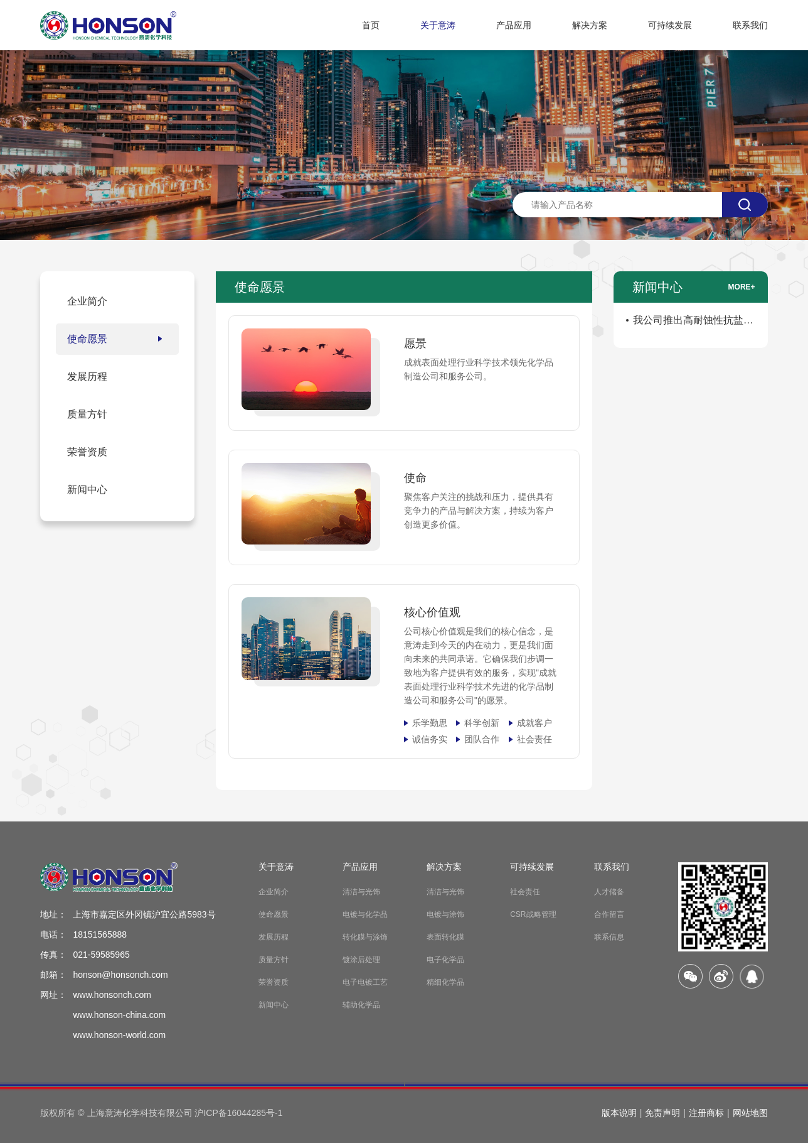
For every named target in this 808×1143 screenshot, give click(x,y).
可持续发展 (670, 25)
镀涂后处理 (361, 959)
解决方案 (589, 25)
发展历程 (273, 937)
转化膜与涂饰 (365, 937)
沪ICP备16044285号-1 (238, 1113)
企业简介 (273, 891)
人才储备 (609, 891)
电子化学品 (445, 959)
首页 (371, 25)
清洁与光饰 (361, 891)
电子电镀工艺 (365, 982)
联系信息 (609, 937)
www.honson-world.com (119, 1035)
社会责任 (525, 891)
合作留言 (609, 914)
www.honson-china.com (119, 1015)
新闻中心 (273, 1004)
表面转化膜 (445, 937)
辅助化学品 (361, 1004)
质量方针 (273, 959)
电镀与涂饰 (445, 914)
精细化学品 (445, 982)
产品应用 (513, 25)
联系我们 (750, 25)
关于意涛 (437, 25)
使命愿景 (273, 914)
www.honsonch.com (112, 995)
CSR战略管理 (533, 914)
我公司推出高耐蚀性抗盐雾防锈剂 (693, 322)
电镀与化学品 (365, 914)
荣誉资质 (273, 982)
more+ (741, 287)
